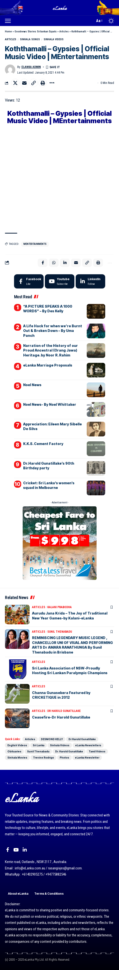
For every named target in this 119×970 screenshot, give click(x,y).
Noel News (32, 385)
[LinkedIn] (90, 281)
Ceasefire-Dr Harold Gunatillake (61, 717)
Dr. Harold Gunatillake (69, 751)
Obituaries (14, 751)
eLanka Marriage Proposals (47, 365)
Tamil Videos (97, 751)
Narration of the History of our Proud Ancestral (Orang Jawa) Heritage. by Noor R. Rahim (50, 350)
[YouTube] (16, 850)
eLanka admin (31, 67)
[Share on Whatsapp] (54, 263)
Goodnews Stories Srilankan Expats (36, 31)
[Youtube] (59, 281)
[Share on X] (15, 83)
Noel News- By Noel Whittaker (49, 404)
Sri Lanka (38, 745)
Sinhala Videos (54, 39)
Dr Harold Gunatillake (64, 711)
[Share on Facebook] (43, 263)
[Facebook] (29, 281)
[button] (9, 21)
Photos (64, 757)
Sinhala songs (30, 39)
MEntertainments (35, 244)
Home (8, 31)
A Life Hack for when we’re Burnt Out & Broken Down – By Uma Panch (52, 331)
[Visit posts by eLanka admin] (10, 70)
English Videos (17, 745)
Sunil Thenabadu (59, 631)
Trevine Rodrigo (43, 757)
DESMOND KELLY (52, 739)
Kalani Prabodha (59, 607)
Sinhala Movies (17, 757)
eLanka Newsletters (88, 745)
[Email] (24, 83)
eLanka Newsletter (87, 757)
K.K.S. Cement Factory (43, 444)
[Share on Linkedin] (65, 263)
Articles (64, 31)
